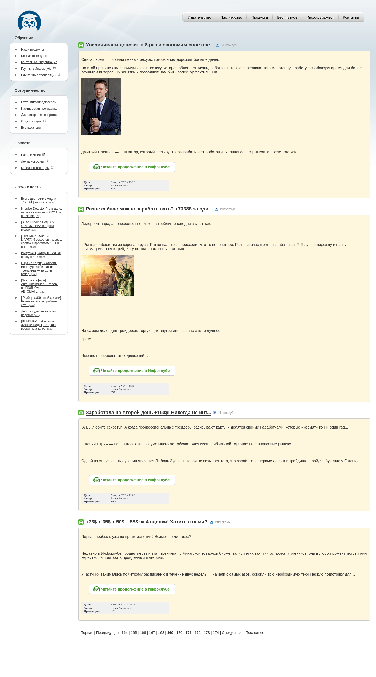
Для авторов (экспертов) (39, 115)
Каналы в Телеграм (37, 168)
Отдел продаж (33, 121)
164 (125, 633)
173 (207, 633)
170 (179, 633)
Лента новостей (35, 161)
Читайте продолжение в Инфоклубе (135, 167)
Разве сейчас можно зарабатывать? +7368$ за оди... (149, 209)
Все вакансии (31, 127)
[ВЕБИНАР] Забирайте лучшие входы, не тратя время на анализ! (38, 325)
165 (134, 633)
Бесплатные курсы (34, 56)
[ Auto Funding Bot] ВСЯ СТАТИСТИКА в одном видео (38, 225)
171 (188, 633)
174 (216, 633)
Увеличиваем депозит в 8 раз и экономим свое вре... (150, 44)
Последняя (254, 633)
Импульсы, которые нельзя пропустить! (41, 255)
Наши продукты (32, 49)
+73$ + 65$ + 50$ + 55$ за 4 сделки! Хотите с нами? (146, 521)
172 (198, 633)
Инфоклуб (229, 45)
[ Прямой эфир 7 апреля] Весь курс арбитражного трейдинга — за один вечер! (39, 268)
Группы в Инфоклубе (38, 69)
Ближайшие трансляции (41, 75)
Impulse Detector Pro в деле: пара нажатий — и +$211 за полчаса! (41, 212)
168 (161, 633)
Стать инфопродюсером (38, 102)
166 (143, 633)
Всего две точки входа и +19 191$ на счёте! (38, 200)
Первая (86, 633)
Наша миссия (33, 155)
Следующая (232, 633)
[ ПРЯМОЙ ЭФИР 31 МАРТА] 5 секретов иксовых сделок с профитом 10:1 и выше (41, 241)
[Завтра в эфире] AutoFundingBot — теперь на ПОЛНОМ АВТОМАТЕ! (39, 286)
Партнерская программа (39, 108)
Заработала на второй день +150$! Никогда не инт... (148, 412)
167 (152, 633)
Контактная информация (39, 62)
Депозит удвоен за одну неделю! (38, 313)
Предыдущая (107, 633)
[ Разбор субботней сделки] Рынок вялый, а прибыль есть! (41, 301)
